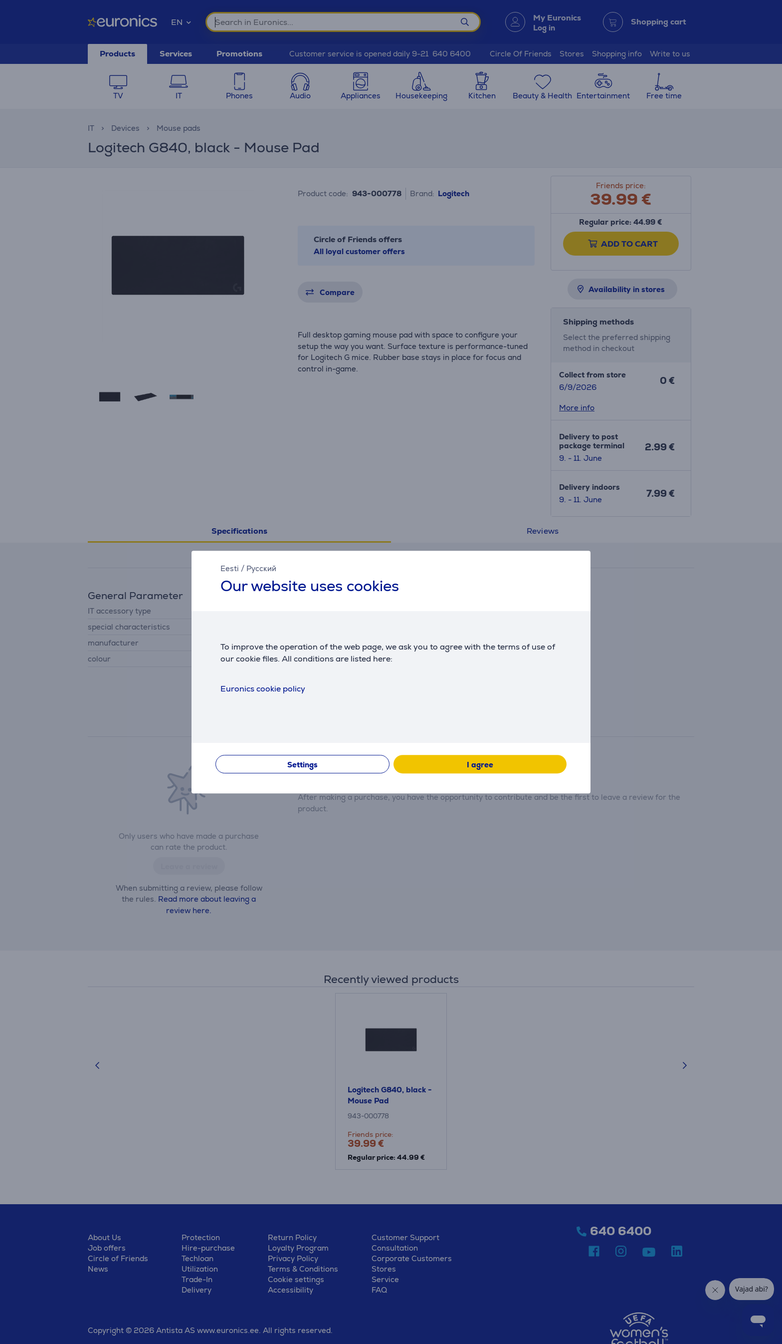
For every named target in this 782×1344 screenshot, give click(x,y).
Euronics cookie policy (262, 688)
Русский (261, 568)
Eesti (229, 568)
